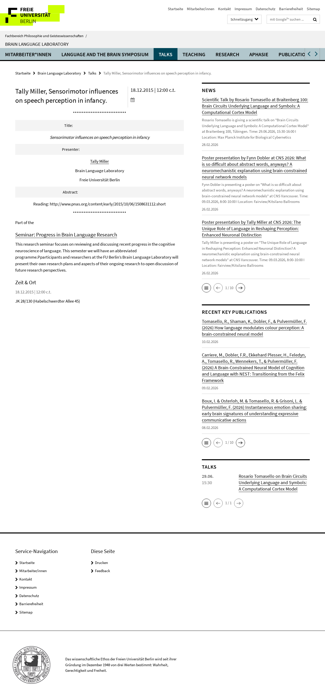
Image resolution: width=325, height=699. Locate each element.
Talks (165, 54)
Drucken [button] (101, 562)
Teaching (194, 54)
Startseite (175, 8)
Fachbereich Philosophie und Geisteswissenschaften (46, 36)
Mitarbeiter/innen (200, 8)
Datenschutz (265, 8)
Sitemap (313, 8)
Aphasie (258, 54)
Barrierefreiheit (291, 8)
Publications (295, 54)
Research (227, 54)
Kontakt (224, 8)
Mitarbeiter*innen (28, 54)
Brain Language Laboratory (37, 44)
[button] (308, 54)
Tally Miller (99, 161)
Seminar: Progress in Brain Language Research (66, 234)
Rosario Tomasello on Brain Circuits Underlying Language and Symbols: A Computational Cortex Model (273, 482)
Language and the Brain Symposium (105, 54)
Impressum (243, 8)
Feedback (102, 570)
